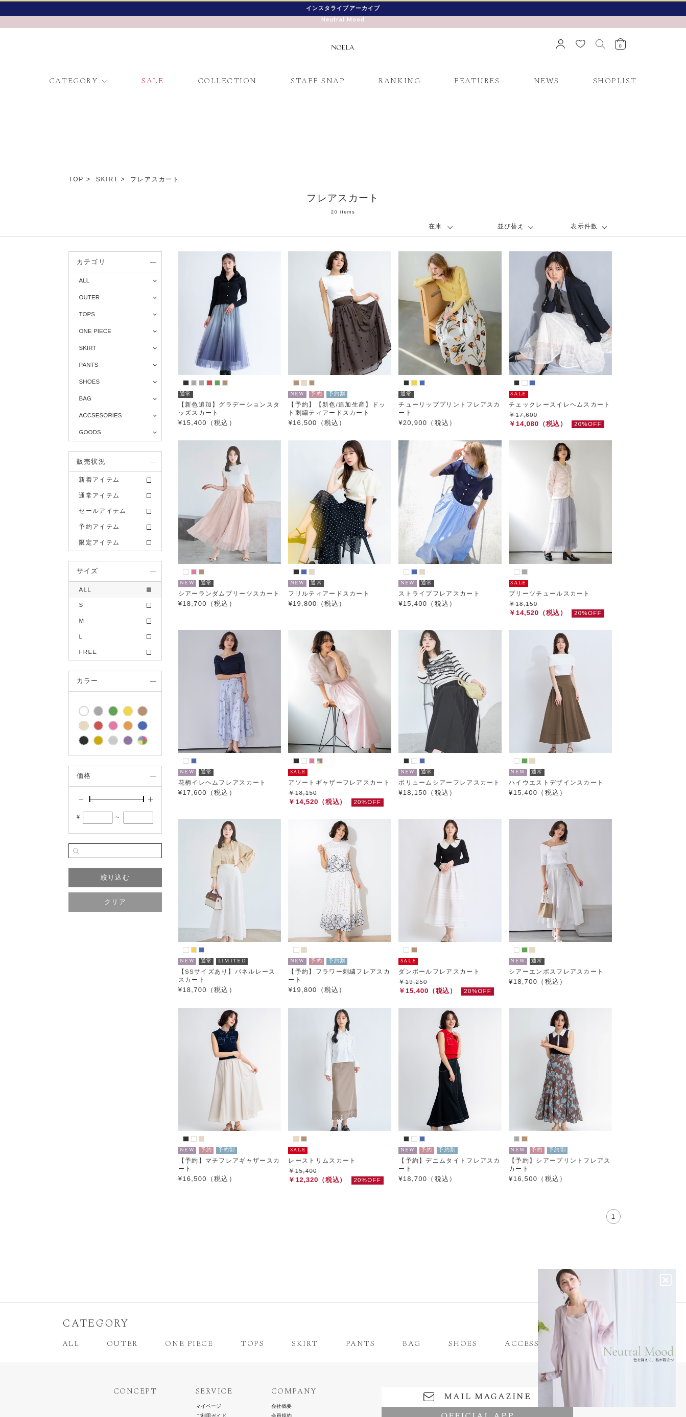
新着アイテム (99, 480)
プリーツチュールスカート (549, 594)
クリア (115, 902)
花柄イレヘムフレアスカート (222, 783)
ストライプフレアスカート (439, 594)
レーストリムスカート (322, 1161)
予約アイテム (99, 527)
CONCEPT (135, 1391)
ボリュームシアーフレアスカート (449, 783)
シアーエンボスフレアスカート (556, 972)
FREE (88, 652)
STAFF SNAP (318, 81)
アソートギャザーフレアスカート (339, 783)
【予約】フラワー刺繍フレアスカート (339, 976)
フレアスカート (155, 179)
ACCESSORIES (535, 1344)
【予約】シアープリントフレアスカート (560, 1165)
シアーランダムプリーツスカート (229, 594)
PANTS (360, 1344)
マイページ (209, 1406)
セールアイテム (102, 511)
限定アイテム (99, 542)
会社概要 (281, 1406)
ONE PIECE (189, 1344)
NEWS (546, 81)
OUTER (122, 1344)
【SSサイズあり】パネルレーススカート (227, 976)
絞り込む (115, 877)
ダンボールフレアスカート (439, 972)
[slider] (89, 799)
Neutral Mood (343, 19)
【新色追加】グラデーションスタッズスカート (229, 409)
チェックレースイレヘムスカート (560, 405)
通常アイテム (99, 495)
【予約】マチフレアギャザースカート (229, 1165)
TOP (76, 179)
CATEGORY (73, 81)
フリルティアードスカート (329, 594)
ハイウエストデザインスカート (556, 783)
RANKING (399, 81)
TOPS (252, 1344)
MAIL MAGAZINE (477, 1396)
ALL (84, 280)
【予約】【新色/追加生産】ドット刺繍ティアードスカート (337, 409)
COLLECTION (227, 81)
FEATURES (477, 81)
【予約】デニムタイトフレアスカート (449, 1165)
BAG (412, 1344)
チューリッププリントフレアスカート (449, 409)
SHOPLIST (615, 81)
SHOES (463, 1344)
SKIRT (107, 179)
